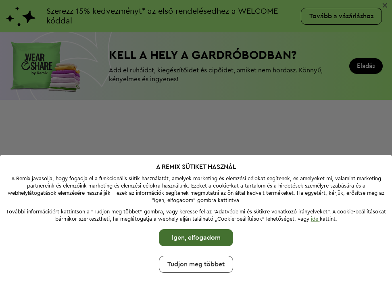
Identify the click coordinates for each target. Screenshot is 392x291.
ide (315, 218)
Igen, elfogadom (196, 237)
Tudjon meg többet (196, 264)
